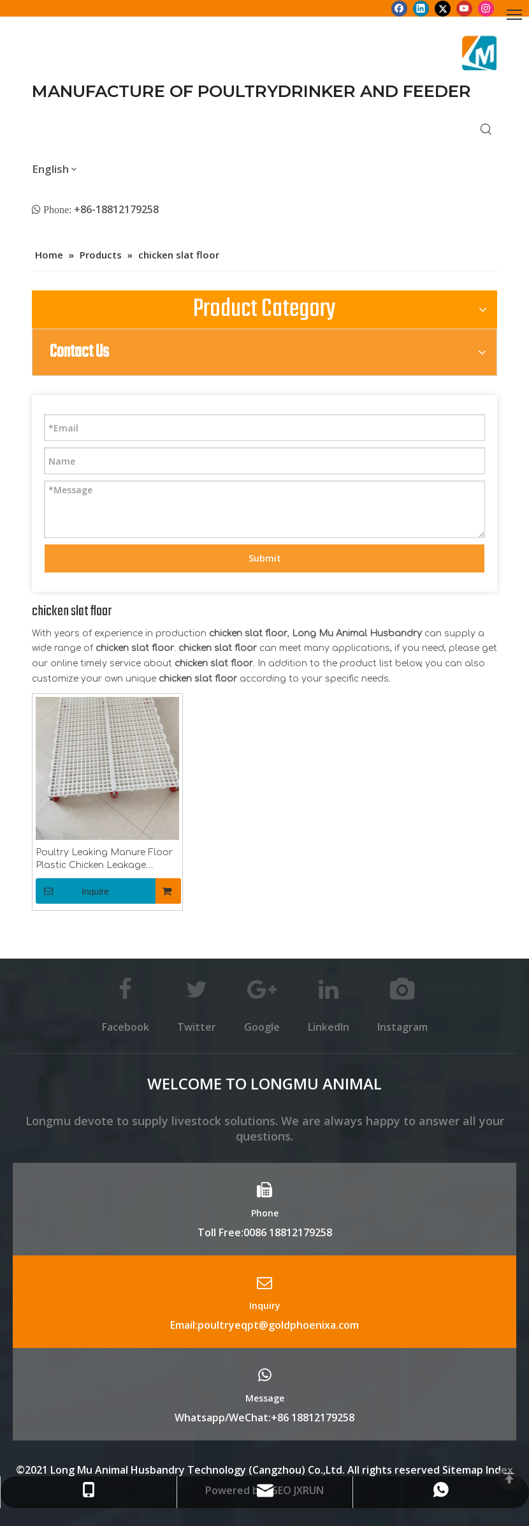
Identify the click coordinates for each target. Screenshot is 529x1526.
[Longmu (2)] (479, 53)
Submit (265, 558)
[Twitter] (443, 8)
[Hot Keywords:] (486, 130)
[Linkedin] (421, 8)
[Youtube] (464, 8)
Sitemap (462, 1470)
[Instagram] (486, 8)
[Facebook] (399, 8)
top (509, 1478)
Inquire (72, 891)
